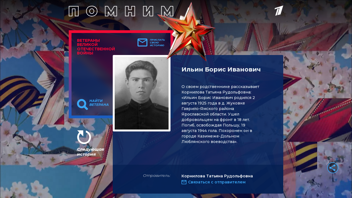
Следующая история (90, 152)
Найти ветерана (99, 103)
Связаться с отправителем (217, 182)
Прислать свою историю (157, 42)
